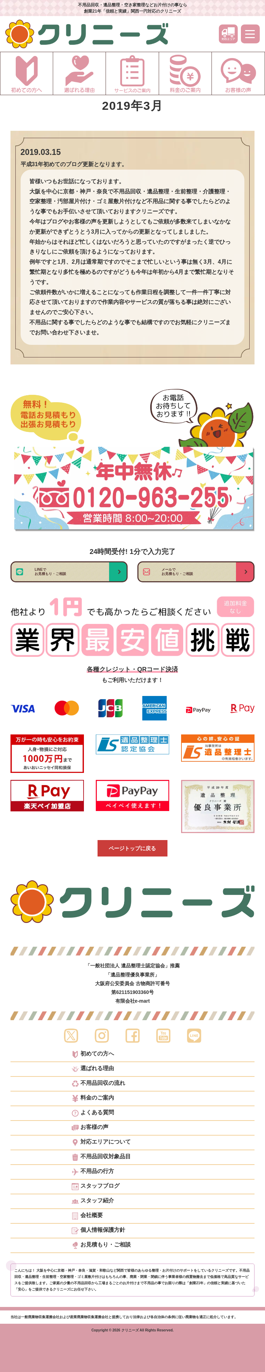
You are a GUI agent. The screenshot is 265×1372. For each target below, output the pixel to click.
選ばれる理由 (93, 1069)
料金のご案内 (93, 1098)
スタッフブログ (96, 1186)
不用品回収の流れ (98, 1083)
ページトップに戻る (132, 848)
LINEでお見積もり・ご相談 (50, 572)
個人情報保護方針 (98, 1230)
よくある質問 (93, 1113)
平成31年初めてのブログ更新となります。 (74, 164)
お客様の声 (90, 1127)
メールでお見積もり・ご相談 (177, 572)
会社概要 (87, 1216)
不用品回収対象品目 (101, 1157)
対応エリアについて (101, 1142)
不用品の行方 (93, 1171)
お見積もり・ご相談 (101, 1245)
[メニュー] (250, 33)
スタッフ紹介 (93, 1201)
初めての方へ (93, 1054)
